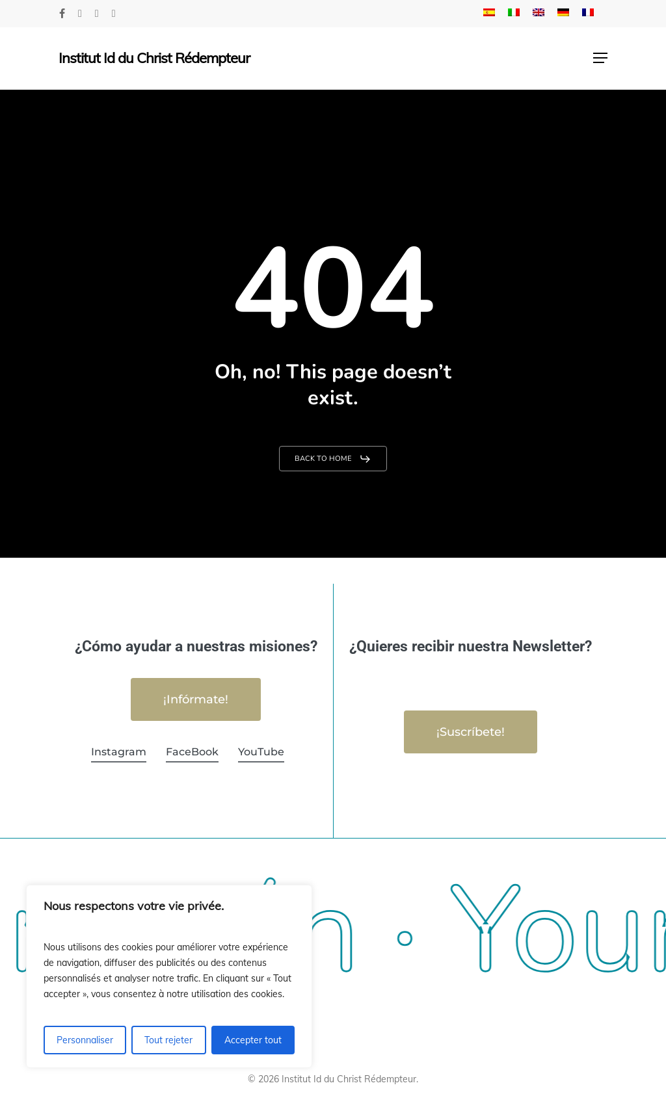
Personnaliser (85, 1040)
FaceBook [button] (192, 752)
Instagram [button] (118, 752)
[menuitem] (489, 14)
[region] (169, 976)
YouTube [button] (261, 752)
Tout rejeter (168, 1040)
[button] (600, 57)
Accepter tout (253, 1040)
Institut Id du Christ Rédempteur (154, 58)
